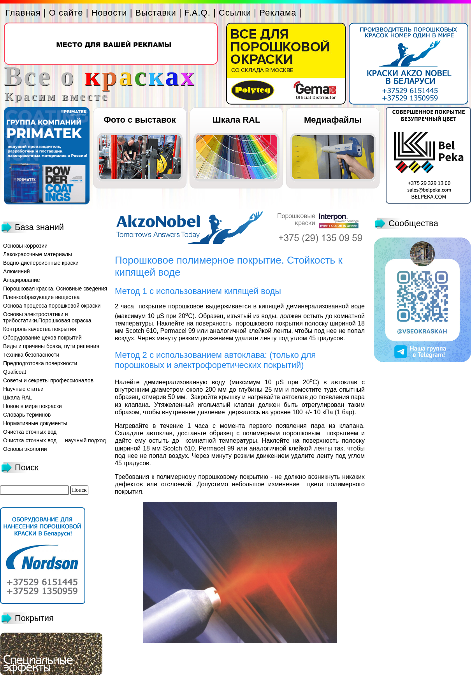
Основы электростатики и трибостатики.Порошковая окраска (47, 317)
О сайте (66, 13)
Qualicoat (14, 372)
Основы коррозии (25, 246)
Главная (23, 13)
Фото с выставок (140, 120)
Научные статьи (23, 389)
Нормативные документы (35, 423)
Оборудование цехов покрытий (42, 337)
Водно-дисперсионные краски (41, 263)
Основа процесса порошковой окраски (51, 306)
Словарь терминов (27, 415)
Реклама (277, 13)
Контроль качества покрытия (39, 329)
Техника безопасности (31, 355)
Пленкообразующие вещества (41, 297)
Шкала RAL (236, 120)
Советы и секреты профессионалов (48, 380)
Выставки (155, 13)
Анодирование (21, 280)
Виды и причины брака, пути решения (51, 346)
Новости (109, 13)
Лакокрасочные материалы (37, 254)
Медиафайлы (333, 120)
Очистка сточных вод (29, 432)
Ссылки (235, 13)
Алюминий (16, 271)
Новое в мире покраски (32, 406)
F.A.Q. (198, 13)
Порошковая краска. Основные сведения (55, 288)
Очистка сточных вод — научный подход (54, 440)
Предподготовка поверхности (40, 363)
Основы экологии (25, 449)
